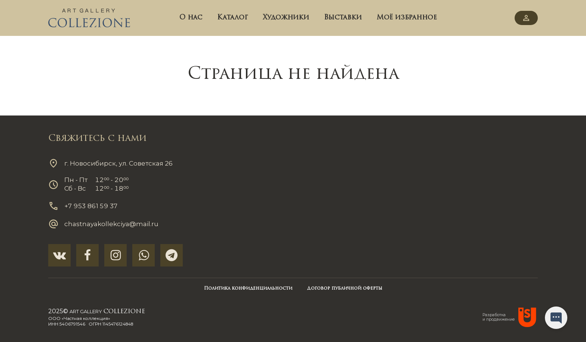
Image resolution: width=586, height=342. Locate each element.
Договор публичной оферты (344, 288)
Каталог (232, 17)
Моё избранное (407, 17)
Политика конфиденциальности (248, 288)
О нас (190, 17)
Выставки (343, 17)
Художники (286, 17)
